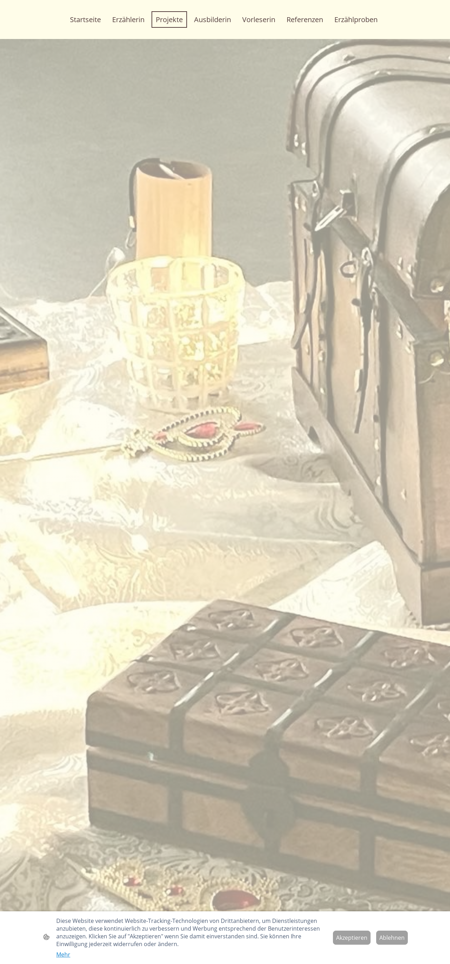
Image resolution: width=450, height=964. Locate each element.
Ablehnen (392, 938)
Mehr (63, 954)
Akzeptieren (351, 938)
